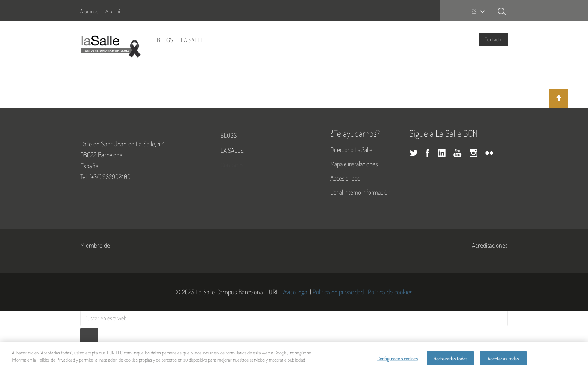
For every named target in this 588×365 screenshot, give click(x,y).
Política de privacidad (338, 292)
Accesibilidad (345, 178)
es (474, 11)
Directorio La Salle (351, 149)
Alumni (112, 11)
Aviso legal (296, 292)
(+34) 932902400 (109, 176)
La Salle (192, 40)
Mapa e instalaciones (354, 164)
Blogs (165, 40)
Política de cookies (390, 292)
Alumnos (89, 11)
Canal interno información (360, 192)
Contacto (493, 39)
